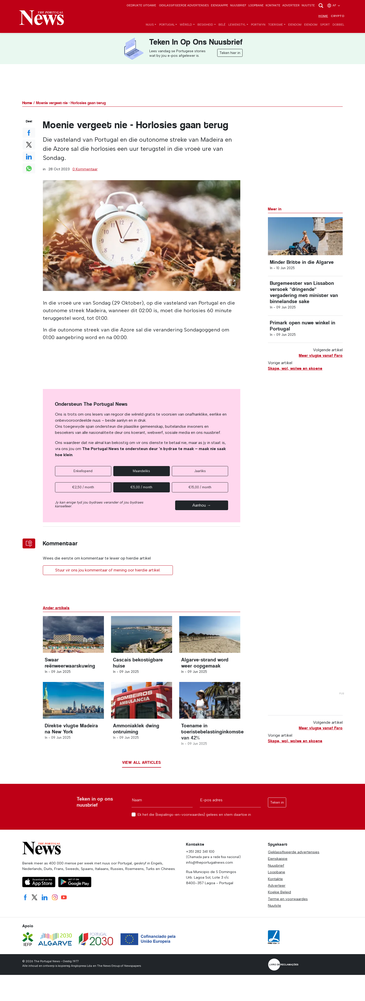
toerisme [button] (275, 25)
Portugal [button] (167, 25)
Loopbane (256, 5)
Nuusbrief (238, 5)
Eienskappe (219, 5)
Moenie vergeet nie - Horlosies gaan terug (71, 103)
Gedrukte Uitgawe (141, 5)
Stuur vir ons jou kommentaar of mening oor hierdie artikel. (107, 570)
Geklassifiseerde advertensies (184, 5)
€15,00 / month (200, 487)
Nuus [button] (150, 25)
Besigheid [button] (205, 25)
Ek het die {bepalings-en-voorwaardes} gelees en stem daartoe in (194, 817)
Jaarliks (200, 471)
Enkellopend (83, 471)
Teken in (277, 805)
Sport (325, 25)
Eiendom (294, 25)
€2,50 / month (83, 487)
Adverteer (291, 5)
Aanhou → (201, 505)
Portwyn (258, 25)
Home (323, 16)
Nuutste (308, 5)
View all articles (141, 765)
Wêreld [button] (186, 25)
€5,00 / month (141, 487)
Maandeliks (141, 471)
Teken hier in (230, 53)
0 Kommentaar (85, 169)
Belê (222, 25)
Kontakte (273, 5)
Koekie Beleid (279, 895)
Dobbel (338, 25)
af (334, 5)
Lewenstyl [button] (237, 25)
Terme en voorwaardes (288, 901)
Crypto (337, 16)
